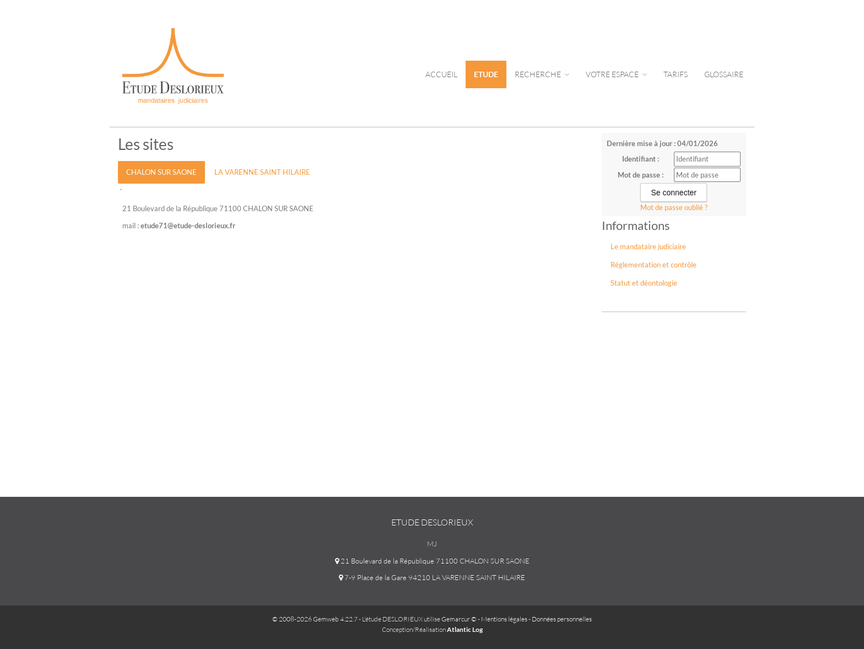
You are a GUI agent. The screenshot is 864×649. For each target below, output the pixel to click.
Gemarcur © (459, 619)
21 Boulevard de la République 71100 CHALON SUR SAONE (432, 560)
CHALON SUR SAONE (161, 172)
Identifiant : (640, 158)
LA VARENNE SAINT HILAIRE (262, 172)
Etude (486, 74)
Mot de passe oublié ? (674, 207)
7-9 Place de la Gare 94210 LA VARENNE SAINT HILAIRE (432, 577)
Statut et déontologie (644, 282)
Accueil (441, 74)
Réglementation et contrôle (653, 264)
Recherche (542, 74)
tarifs (675, 74)
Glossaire (723, 74)
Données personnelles (562, 619)
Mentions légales (504, 619)
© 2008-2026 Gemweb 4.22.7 (315, 619)
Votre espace (616, 74)
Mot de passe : (640, 174)
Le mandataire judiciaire (648, 246)
